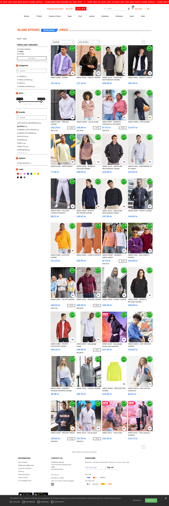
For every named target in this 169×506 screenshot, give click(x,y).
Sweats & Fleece (55, 16)
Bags (70, 16)
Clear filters (32, 53)
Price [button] (21, 88)
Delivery (21, 466)
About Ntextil (22, 457)
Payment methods (24, 463)
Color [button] (21, 164)
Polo (80, 16)
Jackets (91, 16)
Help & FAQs (23, 473)
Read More (117, 498)
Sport (132, 16)
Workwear (119, 16)
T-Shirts (39, 16)
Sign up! (110, 462)
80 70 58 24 (55, 470)
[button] (129, 9)
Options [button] (22, 153)
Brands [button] (22, 107)
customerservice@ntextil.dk (61, 460)
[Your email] (95, 462)
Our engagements (24, 476)
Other (143, 16)
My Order (69, 9)
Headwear (105, 16)
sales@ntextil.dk (57, 464)
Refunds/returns (24, 469)
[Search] (115, 8)
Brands (26, 16)
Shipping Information (55, 9)
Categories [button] (23, 61)
